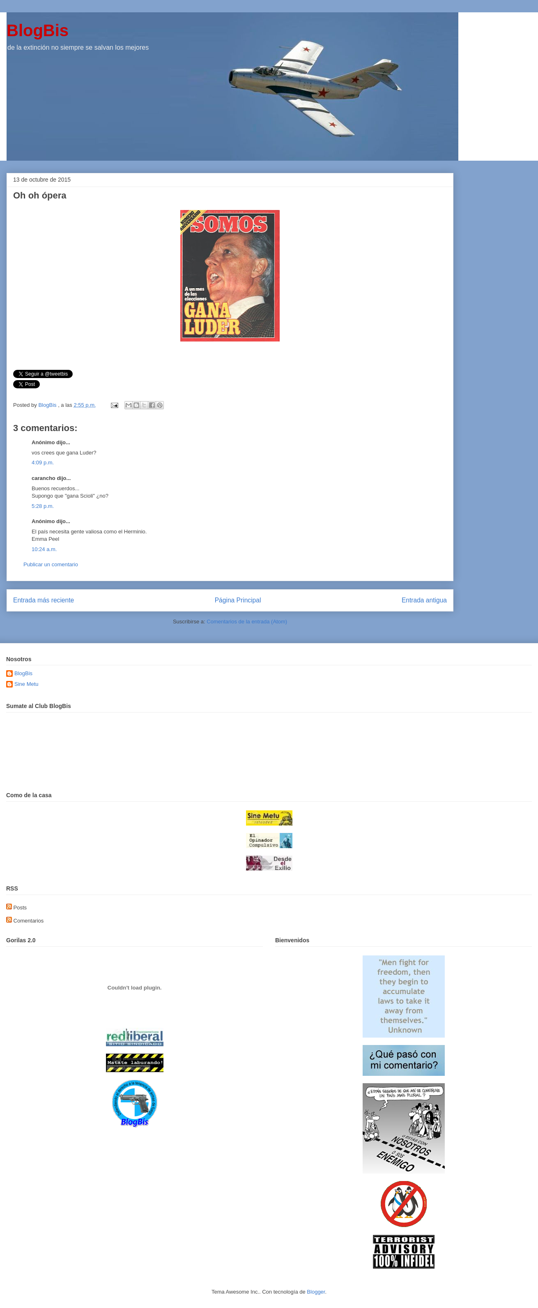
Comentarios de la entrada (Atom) (247, 621)
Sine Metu (26, 684)
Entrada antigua (424, 600)
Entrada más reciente (43, 600)
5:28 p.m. (43, 506)
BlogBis (38, 30)
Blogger (316, 1292)
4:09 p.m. (43, 462)
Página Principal (238, 600)
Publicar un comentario (50, 564)
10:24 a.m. (44, 549)
